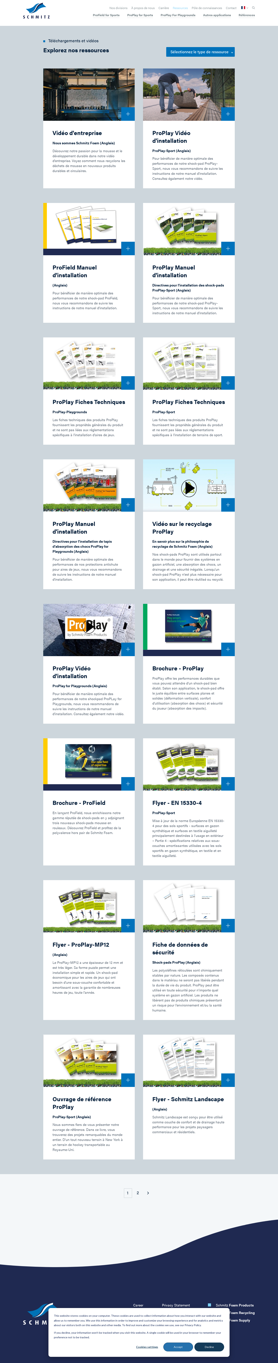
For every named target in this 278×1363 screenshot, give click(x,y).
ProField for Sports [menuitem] (106, 15)
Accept (178, 1347)
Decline (209, 1347)
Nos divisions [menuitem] (118, 8)
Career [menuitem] (138, 1305)
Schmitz (235, 1305)
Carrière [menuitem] (163, 8)
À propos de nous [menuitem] (143, 8)
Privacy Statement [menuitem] (176, 1305)
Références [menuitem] (247, 15)
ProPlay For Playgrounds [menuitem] (178, 15)
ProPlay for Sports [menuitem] (140, 15)
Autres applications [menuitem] (217, 15)
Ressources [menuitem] (180, 8)
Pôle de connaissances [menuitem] (207, 8)
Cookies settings (147, 1347)
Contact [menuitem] (231, 8)
